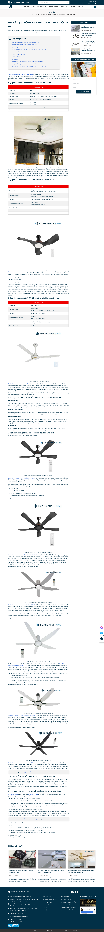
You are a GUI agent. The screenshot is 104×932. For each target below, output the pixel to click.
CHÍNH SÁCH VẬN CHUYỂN (68, 902)
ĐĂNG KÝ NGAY (84, 92)
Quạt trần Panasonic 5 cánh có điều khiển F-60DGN (22, 478)
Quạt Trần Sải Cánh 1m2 (30, 772)
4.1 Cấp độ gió (15, 52)
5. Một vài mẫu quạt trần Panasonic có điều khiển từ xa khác (27, 61)
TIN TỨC (73, 6)
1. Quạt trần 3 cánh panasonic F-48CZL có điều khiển (25, 42)
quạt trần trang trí (33, 794)
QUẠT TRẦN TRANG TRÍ (39, 6)
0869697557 (91, 1)
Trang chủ (31, 14)
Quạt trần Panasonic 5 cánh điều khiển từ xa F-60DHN (22, 555)
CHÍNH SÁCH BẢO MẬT (67, 910)
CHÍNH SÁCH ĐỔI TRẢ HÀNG (68, 907)
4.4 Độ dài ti (15, 59)
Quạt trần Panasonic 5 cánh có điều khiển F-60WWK (22, 715)
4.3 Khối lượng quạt (17, 56)
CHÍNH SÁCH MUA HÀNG (67, 899)
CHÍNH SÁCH (64, 6)
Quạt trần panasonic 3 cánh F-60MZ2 (18, 383)
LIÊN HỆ (80, 6)
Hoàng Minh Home (13, 794)
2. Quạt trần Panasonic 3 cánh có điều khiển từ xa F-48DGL (27, 44)
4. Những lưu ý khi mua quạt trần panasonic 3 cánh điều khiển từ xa (28, 49)
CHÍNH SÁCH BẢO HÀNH (67, 905)
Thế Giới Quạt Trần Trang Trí (30, 819)
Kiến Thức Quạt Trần (41, 14)
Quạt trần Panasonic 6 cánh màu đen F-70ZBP (20, 762)
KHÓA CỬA (46, 905)
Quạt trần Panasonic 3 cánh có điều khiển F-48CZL (22, 168)
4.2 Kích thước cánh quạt (18, 54)
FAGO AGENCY (72, 930)
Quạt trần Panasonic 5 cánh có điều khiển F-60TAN (22, 604)
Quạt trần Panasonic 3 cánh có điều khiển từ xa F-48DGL (23, 271)
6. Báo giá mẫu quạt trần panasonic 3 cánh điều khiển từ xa (27, 64)
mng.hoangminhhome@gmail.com (85, 3)
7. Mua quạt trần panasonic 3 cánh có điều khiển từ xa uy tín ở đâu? (29, 66)
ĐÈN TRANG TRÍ (53, 6)
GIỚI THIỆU (27, 6)
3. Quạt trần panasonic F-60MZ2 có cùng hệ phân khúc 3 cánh (27, 47)
